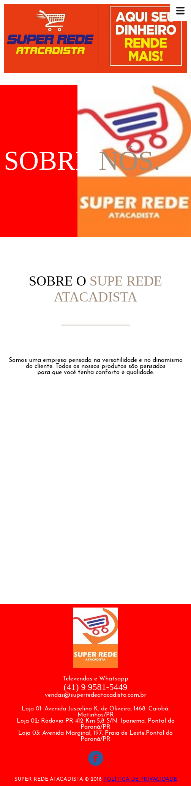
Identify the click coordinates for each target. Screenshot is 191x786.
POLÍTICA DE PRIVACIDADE (140, 779)
